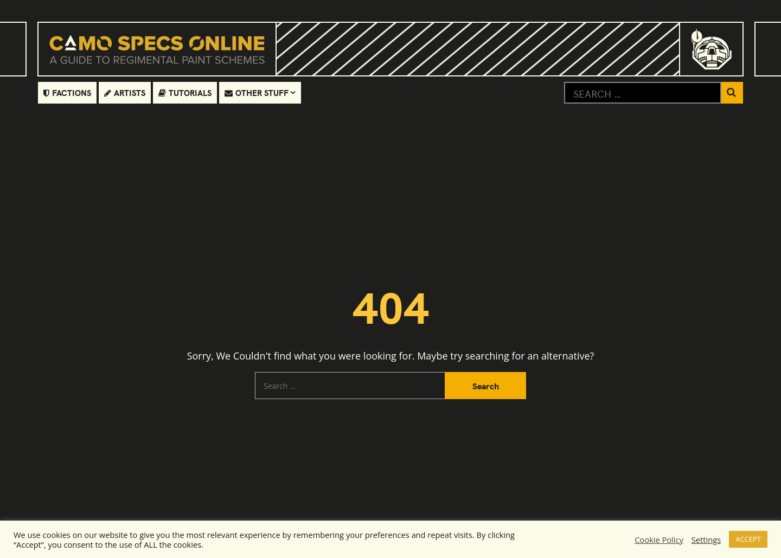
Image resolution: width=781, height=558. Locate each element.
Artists (124, 92)
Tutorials (185, 92)
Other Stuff (257, 92)
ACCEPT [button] (748, 539)
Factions (67, 92)
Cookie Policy (659, 539)
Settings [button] (706, 539)
